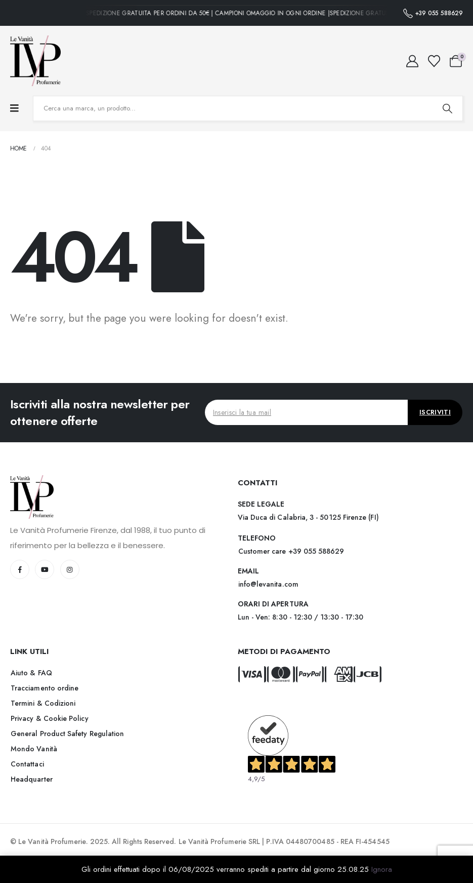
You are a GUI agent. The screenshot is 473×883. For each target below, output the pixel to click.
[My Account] (412, 61)
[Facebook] (19, 569)
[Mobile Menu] (14, 108)
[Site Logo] (35, 60)
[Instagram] (69, 569)
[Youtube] (44, 569)
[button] (291, 551)
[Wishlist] (433, 61)
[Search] (447, 108)
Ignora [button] (381, 869)
